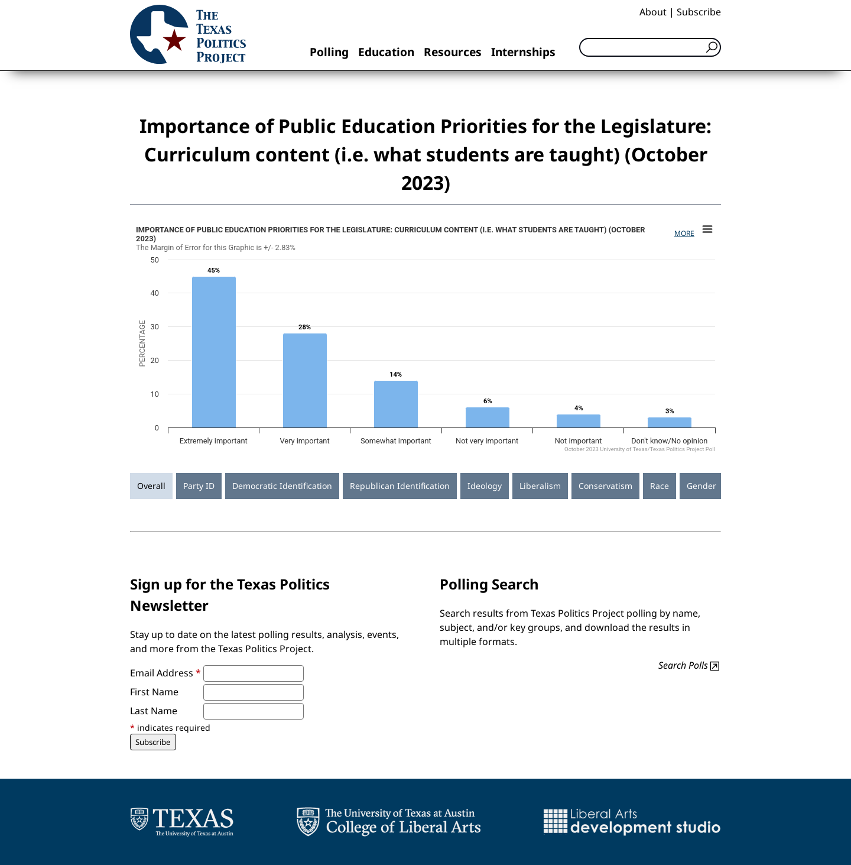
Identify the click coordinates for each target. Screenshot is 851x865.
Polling (329, 52)
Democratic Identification (282, 485)
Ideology (484, 485)
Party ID (199, 485)
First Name (154, 691)
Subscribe (699, 11)
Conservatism (605, 485)
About (653, 11)
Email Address (165, 672)
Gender (701, 485)
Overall (151, 485)
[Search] (650, 47)
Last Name (153, 710)
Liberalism (540, 485)
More (684, 233)
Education (386, 52)
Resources (453, 52)
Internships (523, 52)
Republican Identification (400, 485)
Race (659, 485)
